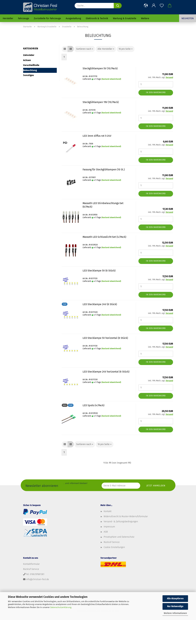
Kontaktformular (31, 564)
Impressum (109, 526)
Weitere (145, 18)
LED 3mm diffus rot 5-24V (97, 135)
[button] (146, 5)
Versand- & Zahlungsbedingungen (121, 521)
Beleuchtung (30, 70)
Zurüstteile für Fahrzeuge (47, 18)
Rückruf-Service (112, 542)
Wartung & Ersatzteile (124, 18)
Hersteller (8, 18)
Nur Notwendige (175, 606)
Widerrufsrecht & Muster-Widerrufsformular (126, 516)
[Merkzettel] (162, 5)
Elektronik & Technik (97, 18)
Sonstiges (28, 75)
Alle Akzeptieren (175, 598)
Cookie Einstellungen (114, 547)
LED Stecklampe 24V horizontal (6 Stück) (106, 371)
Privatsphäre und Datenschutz (119, 537)
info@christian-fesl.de (37, 579)
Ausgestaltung (73, 18)
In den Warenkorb (156, 92)
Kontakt (107, 511)
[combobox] (84, 49)
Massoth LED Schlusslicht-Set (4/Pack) (104, 236)
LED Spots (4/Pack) (93, 405)
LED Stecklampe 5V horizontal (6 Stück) (105, 337)
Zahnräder (28, 55)
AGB (106, 531)
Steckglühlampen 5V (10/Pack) (100, 68)
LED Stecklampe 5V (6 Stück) (99, 270)
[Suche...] (118, 5)
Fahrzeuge (23, 18)
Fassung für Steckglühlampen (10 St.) (104, 169)
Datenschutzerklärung (60, 607)
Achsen (27, 60)
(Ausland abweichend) (111, 79)
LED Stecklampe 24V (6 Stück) (100, 304)
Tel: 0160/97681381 (35, 574)
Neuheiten (187, 18)
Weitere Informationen (175, 613)
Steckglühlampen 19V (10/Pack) (101, 102)
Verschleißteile (31, 65)
